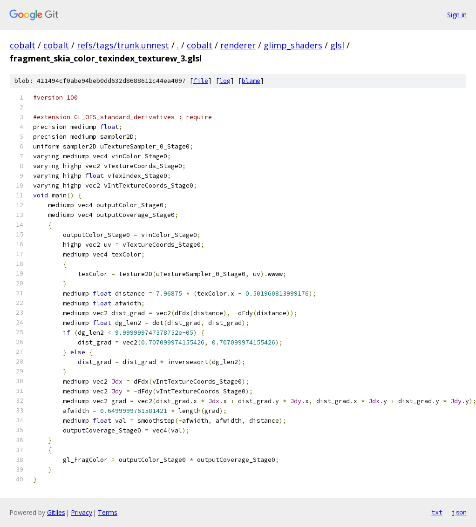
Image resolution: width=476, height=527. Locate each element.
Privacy (81, 512)
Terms (107, 512)
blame (251, 81)
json (459, 512)
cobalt (22, 45)
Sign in (457, 14)
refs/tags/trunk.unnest (123, 45)
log (225, 81)
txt (436, 512)
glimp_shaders (293, 45)
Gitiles (56, 512)
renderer (238, 45)
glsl (337, 45)
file (200, 81)
